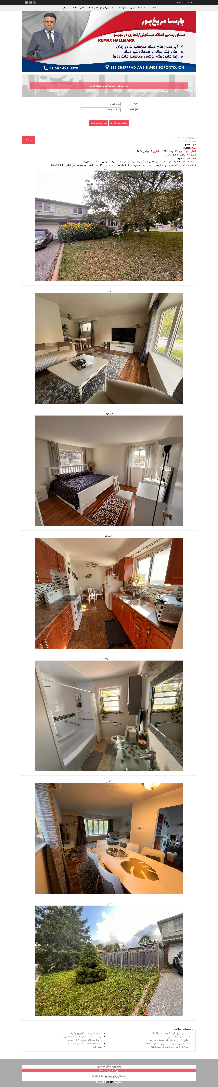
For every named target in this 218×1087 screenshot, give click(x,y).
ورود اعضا (190, 2)
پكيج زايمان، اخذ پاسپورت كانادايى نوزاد (85, 1040)
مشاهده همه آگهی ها (118, 123)
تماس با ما (97, 1047)
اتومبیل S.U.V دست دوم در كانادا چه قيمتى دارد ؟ (80, 1037)
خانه (154, 7)
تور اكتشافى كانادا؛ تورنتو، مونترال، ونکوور (83, 1044)
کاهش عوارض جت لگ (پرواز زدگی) (86, 1033)
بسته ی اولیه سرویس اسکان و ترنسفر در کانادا (167, 1044)
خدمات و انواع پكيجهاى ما (176, 1037)
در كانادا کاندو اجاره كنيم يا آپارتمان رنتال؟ (169, 1047)
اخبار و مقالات (78, 7)
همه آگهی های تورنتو (99, 123)
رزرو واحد (29, 140)
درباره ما (63, 7)
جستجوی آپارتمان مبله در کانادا (100, 7)
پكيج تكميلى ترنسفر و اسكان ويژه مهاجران (169, 1040)
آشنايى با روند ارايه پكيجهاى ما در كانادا (170, 1033)
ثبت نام (179, 2)
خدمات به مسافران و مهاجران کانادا (131, 7)
